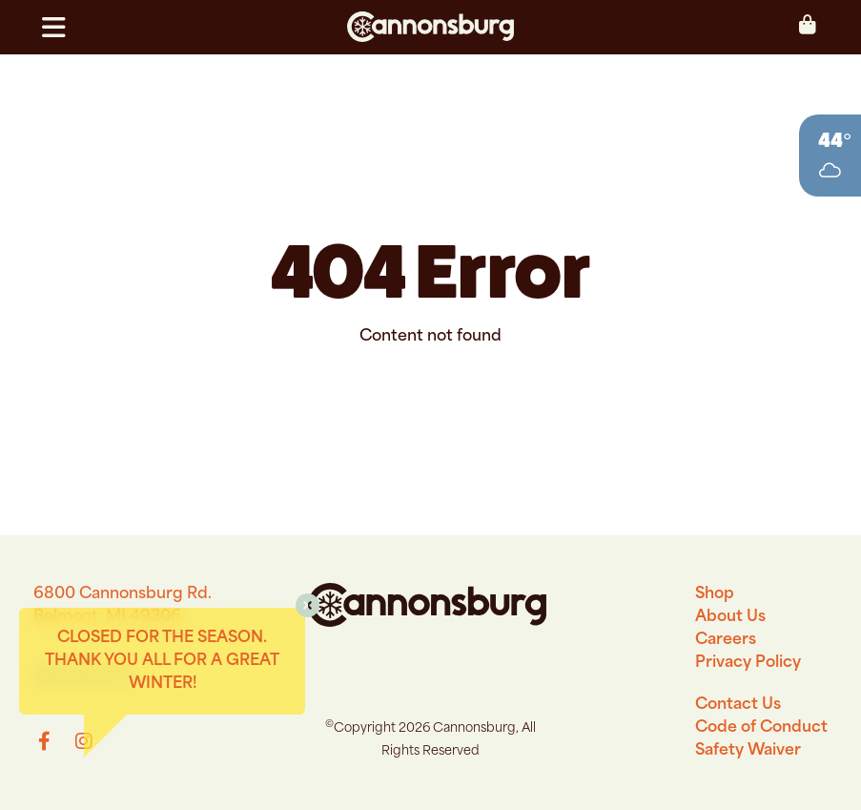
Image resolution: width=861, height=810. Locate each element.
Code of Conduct (761, 728)
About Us (730, 617)
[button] (61, 28)
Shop (714, 594)
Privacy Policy (748, 663)
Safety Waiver (748, 750)
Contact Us (738, 705)
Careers (725, 640)
